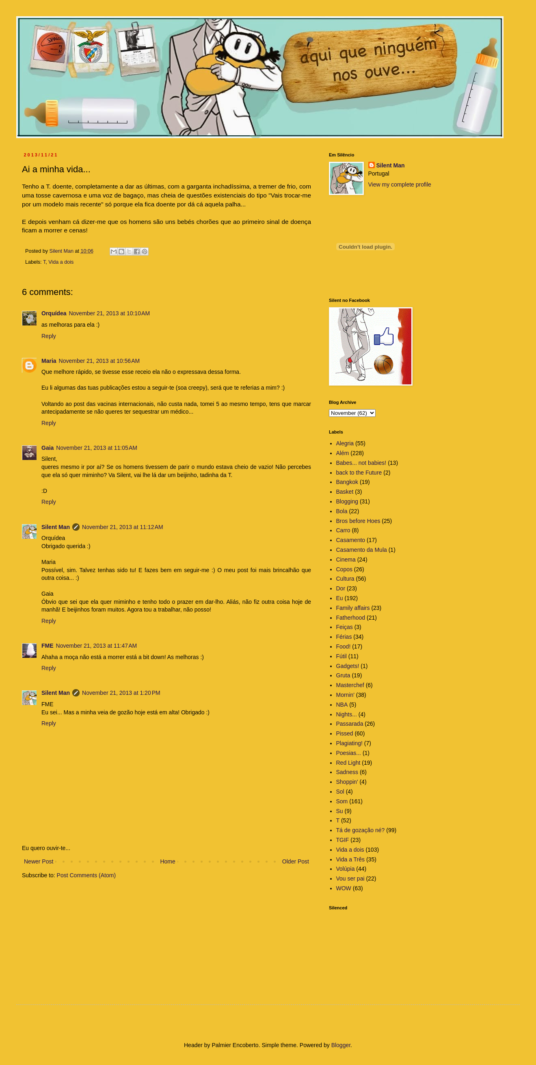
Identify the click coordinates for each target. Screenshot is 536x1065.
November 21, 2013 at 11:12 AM (122, 527)
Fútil (341, 656)
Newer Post (38, 861)
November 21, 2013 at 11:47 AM (96, 645)
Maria (48, 361)
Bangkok (347, 482)
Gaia (47, 448)
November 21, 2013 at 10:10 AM (109, 313)
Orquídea (53, 313)
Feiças (344, 627)
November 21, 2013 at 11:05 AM (96, 448)
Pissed (344, 733)
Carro (343, 530)
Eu (339, 598)
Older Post (295, 861)
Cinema (346, 559)
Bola (342, 511)
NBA (342, 704)
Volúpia (345, 868)
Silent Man (55, 527)
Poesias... (348, 753)
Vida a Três (350, 859)
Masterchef (350, 685)
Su (339, 811)
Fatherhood (350, 617)
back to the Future (359, 472)
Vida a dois (60, 262)
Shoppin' (347, 782)
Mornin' (345, 695)
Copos (344, 569)
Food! (343, 646)
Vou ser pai (350, 878)
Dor (341, 588)
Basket (345, 491)
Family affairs (353, 608)
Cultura (345, 578)
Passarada (349, 723)
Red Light (348, 762)
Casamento (350, 540)
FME (47, 645)
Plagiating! (349, 743)
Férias (344, 636)
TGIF (342, 840)
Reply (48, 336)
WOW (343, 888)
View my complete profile (399, 184)
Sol (340, 791)
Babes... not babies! (361, 463)
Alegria (345, 443)
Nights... (346, 714)
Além (342, 453)
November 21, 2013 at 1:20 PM (121, 693)
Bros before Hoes (358, 521)
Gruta (343, 675)
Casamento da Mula (361, 550)
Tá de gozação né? (360, 830)
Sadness (347, 772)
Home (167, 861)
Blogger (340, 1045)
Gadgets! (347, 666)
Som (342, 801)
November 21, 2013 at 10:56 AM (99, 361)
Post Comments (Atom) (86, 875)
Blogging (347, 501)
